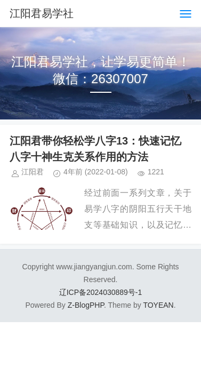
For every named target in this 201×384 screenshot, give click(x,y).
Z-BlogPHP (86, 305)
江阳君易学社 (42, 13)
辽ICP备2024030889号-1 (100, 292)
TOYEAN (158, 305)
